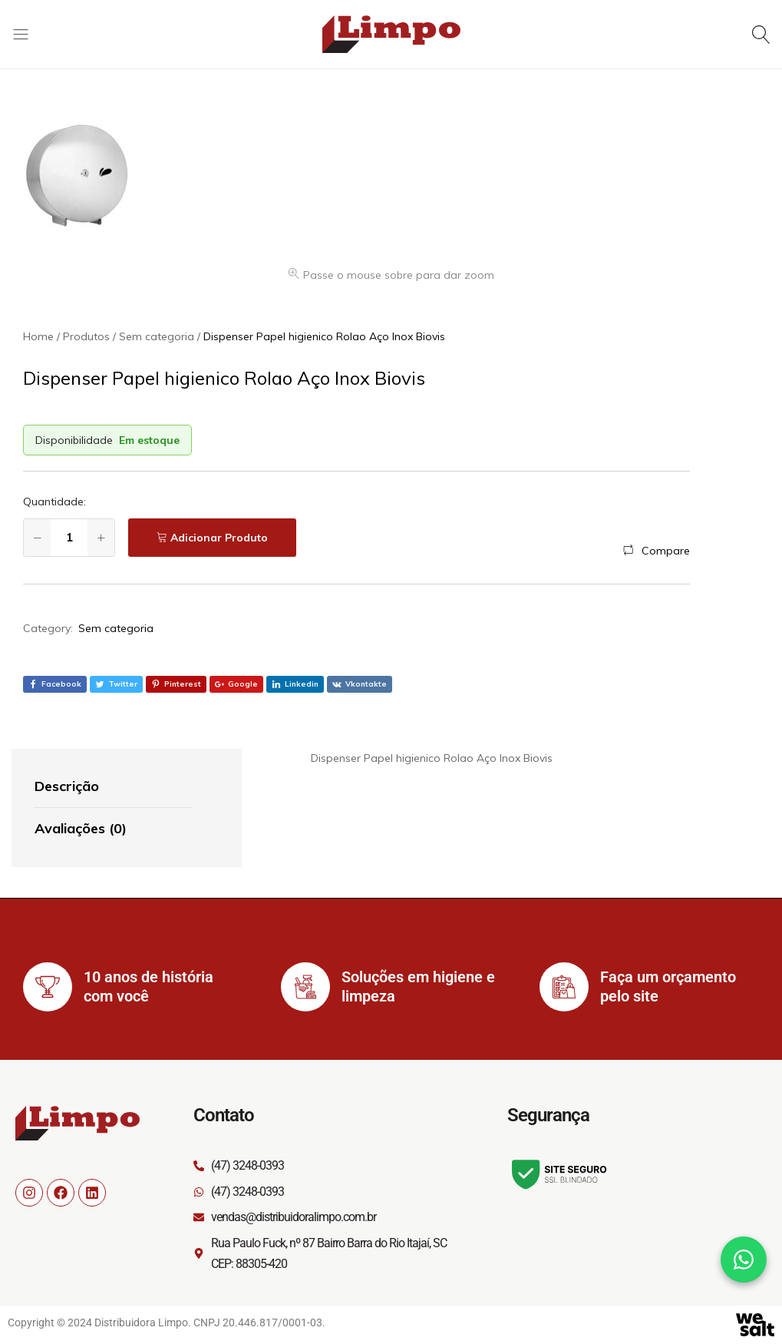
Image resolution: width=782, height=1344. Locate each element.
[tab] (113, 787)
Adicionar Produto (219, 538)
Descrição (67, 786)
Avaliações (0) (81, 828)
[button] (656, 551)
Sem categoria (115, 628)
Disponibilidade (74, 440)
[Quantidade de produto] (69, 537)
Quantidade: (54, 501)
